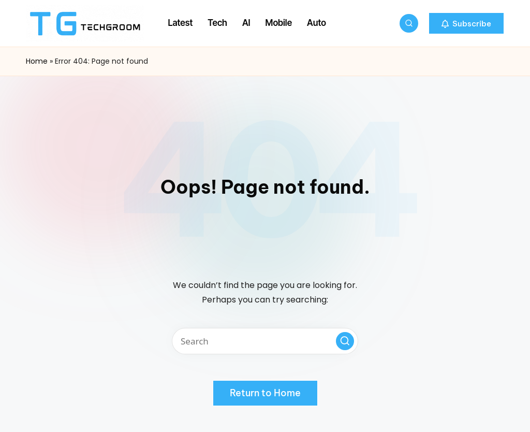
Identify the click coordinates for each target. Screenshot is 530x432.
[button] (466, 23)
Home (37, 61)
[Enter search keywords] (265, 341)
